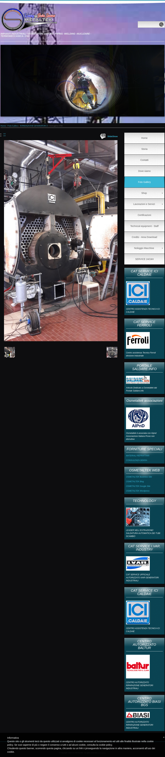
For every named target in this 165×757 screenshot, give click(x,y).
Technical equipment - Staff (144, 226)
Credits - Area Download (144, 237)
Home (3, 125)
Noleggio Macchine (148, 248)
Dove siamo (144, 171)
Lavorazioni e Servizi (148, 204)
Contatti (144, 160)
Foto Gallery (13, 125)
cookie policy (105, 744)
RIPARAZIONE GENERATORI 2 (34, 125)
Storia (144, 149)
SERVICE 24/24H (144, 259)
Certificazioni (144, 215)
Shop (152, 193)
